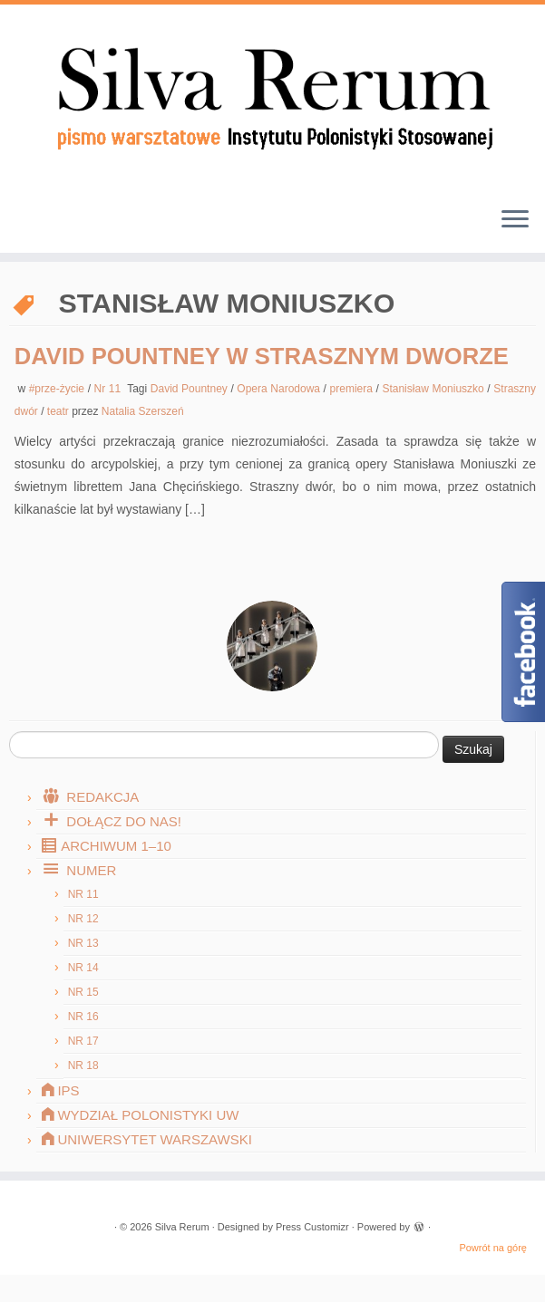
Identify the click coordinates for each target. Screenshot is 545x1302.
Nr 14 (83, 967)
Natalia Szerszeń (143, 411)
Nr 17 (83, 1041)
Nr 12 (83, 918)
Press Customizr (312, 1226)
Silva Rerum (182, 1226)
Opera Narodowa (280, 388)
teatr (59, 411)
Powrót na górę (493, 1247)
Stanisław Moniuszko (434, 388)
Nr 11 (109, 388)
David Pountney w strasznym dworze (262, 356)
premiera (353, 388)
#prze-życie (58, 388)
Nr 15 (83, 992)
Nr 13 (83, 943)
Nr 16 (83, 1016)
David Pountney (191, 388)
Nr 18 (83, 1065)
